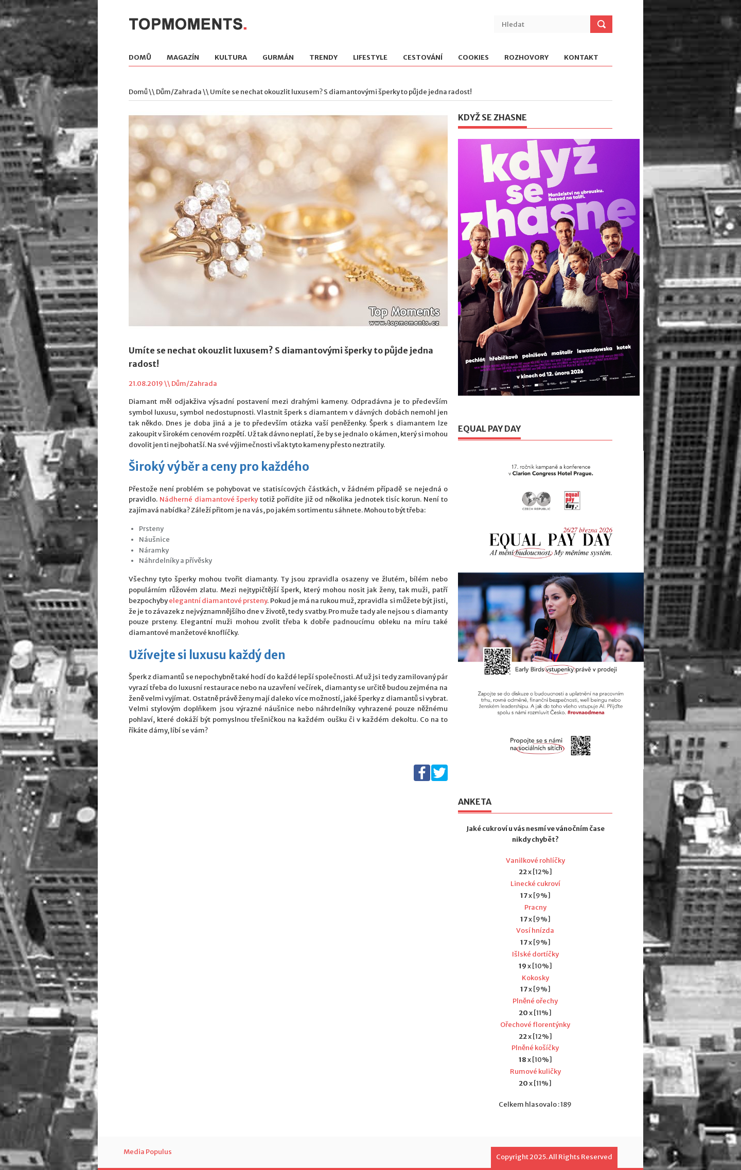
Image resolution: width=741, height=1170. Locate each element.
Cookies (473, 58)
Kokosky (535, 977)
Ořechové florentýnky (535, 1024)
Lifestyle (370, 58)
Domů (140, 58)
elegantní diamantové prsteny (218, 600)
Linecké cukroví (535, 883)
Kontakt (581, 58)
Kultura (231, 58)
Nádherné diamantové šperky (209, 499)
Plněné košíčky (535, 1047)
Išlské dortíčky (535, 954)
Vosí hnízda (535, 930)
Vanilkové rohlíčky (535, 860)
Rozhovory (526, 58)
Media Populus (147, 1151)
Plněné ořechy (535, 1001)
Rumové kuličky (535, 1071)
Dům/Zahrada (179, 91)
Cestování (423, 58)
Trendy (323, 58)
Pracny (535, 907)
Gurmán (278, 58)
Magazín (183, 58)
